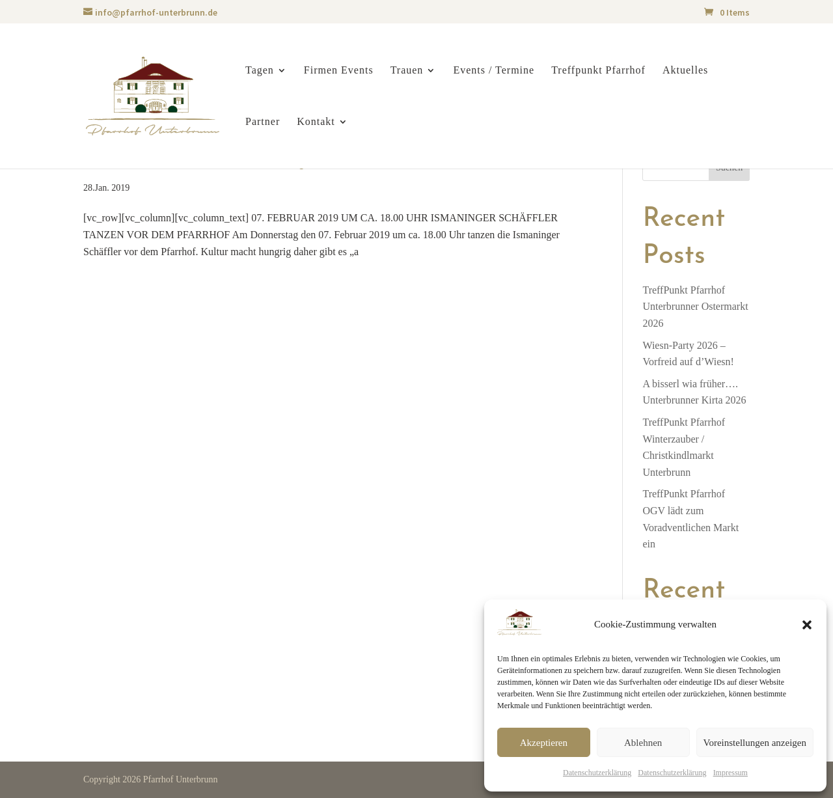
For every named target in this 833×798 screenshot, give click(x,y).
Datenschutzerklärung (597, 772)
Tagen (259, 71)
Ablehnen (643, 742)
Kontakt (316, 122)
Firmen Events (339, 71)
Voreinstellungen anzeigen (754, 742)
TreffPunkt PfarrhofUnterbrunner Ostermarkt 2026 (695, 306)
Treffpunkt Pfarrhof (598, 71)
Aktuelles (685, 71)
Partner (262, 122)
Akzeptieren (543, 742)
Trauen (407, 71)
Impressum (730, 772)
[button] (806, 624)
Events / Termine (493, 71)
